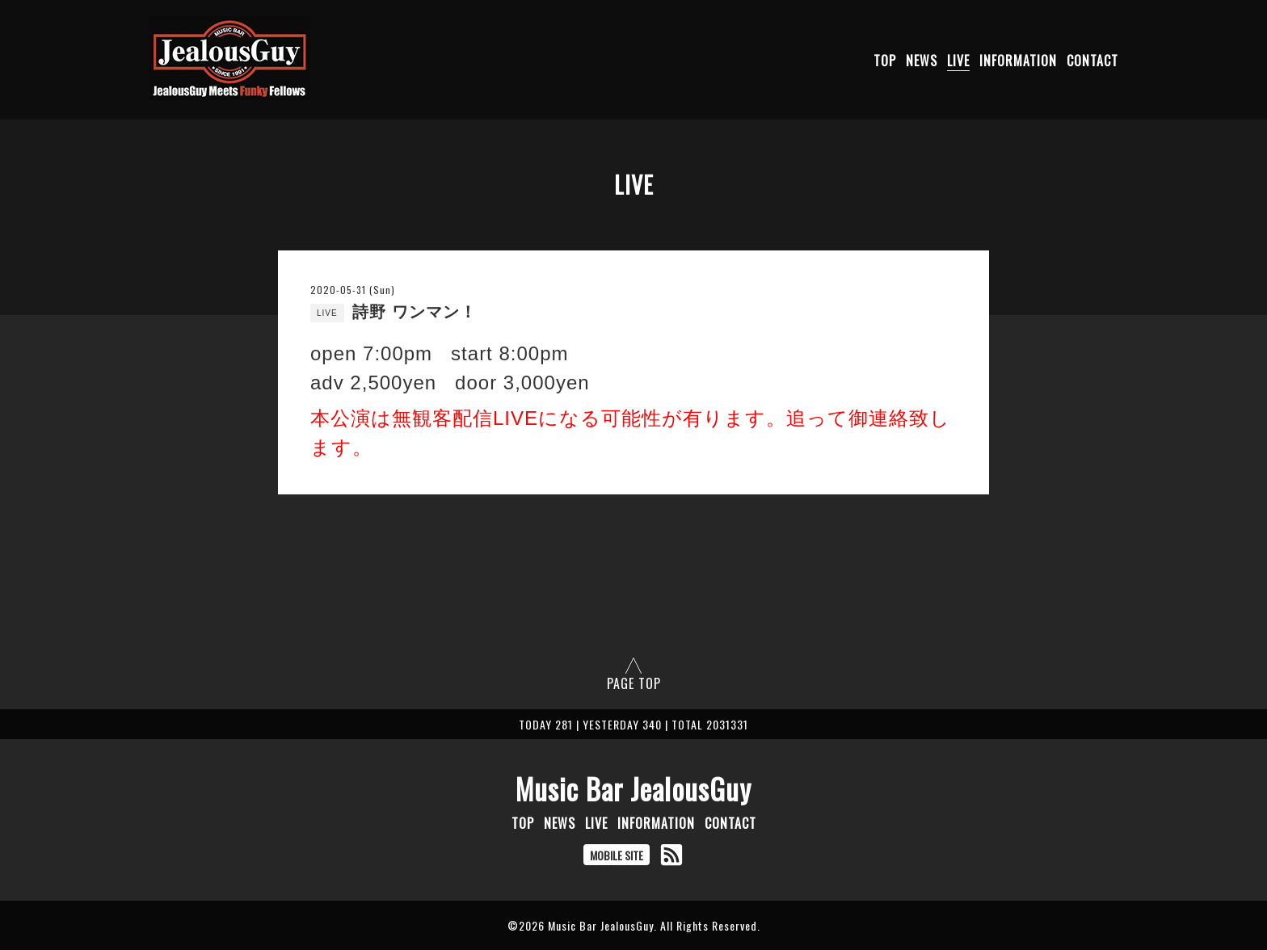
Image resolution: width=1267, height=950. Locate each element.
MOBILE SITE (616, 855)
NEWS (921, 60)
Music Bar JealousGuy (633, 788)
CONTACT (1092, 60)
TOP (884, 60)
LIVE (958, 60)
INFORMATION (1018, 60)
